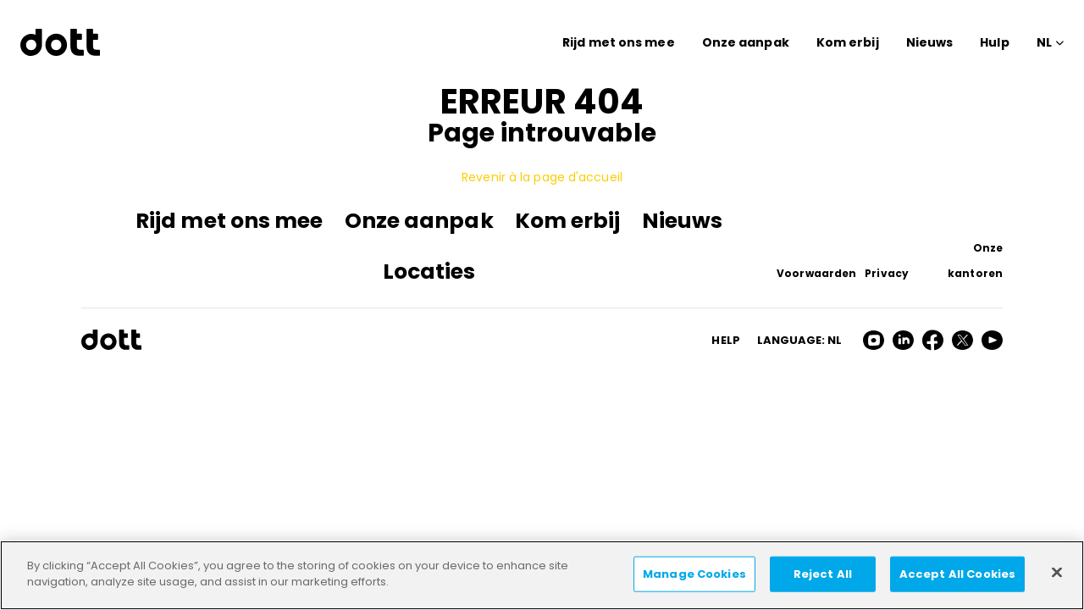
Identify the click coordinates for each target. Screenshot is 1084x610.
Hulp (994, 42)
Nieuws (930, 42)
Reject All (823, 574)
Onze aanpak (745, 42)
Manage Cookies (694, 574)
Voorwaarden (816, 273)
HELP (725, 340)
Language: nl (799, 340)
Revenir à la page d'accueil (542, 177)
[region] (542, 575)
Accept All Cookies (957, 574)
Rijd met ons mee (618, 42)
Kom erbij (847, 42)
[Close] (1057, 572)
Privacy (887, 273)
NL (1044, 42)
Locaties (429, 271)
